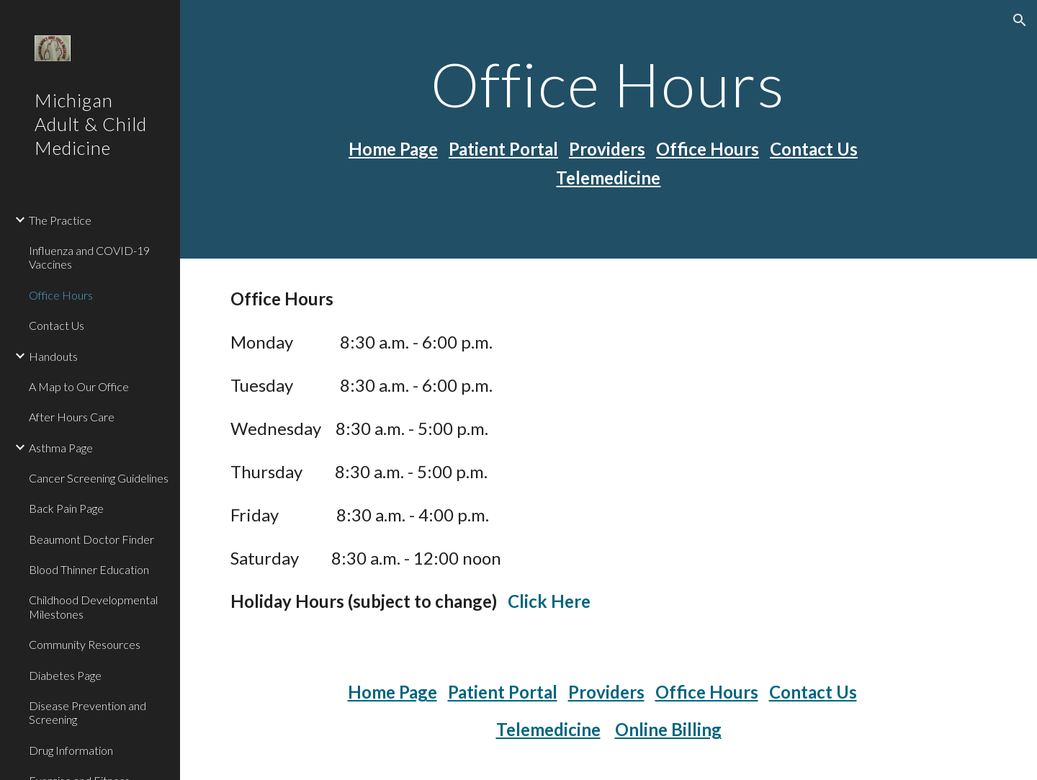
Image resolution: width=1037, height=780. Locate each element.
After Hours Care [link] (72, 416)
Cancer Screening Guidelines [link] (99, 478)
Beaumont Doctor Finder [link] (91, 539)
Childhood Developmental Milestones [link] (93, 606)
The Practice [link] (60, 220)
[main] (608, 84)
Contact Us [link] (56, 325)
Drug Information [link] (71, 750)
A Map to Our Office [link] (79, 386)
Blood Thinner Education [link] (89, 569)
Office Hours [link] (61, 295)
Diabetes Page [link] (65, 675)
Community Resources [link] (84, 644)
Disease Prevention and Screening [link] (87, 712)
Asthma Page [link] (61, 447)
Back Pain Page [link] (66, 508)
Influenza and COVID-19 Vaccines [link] (89, 257)
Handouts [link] (53, 356)
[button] (1019, 20)
